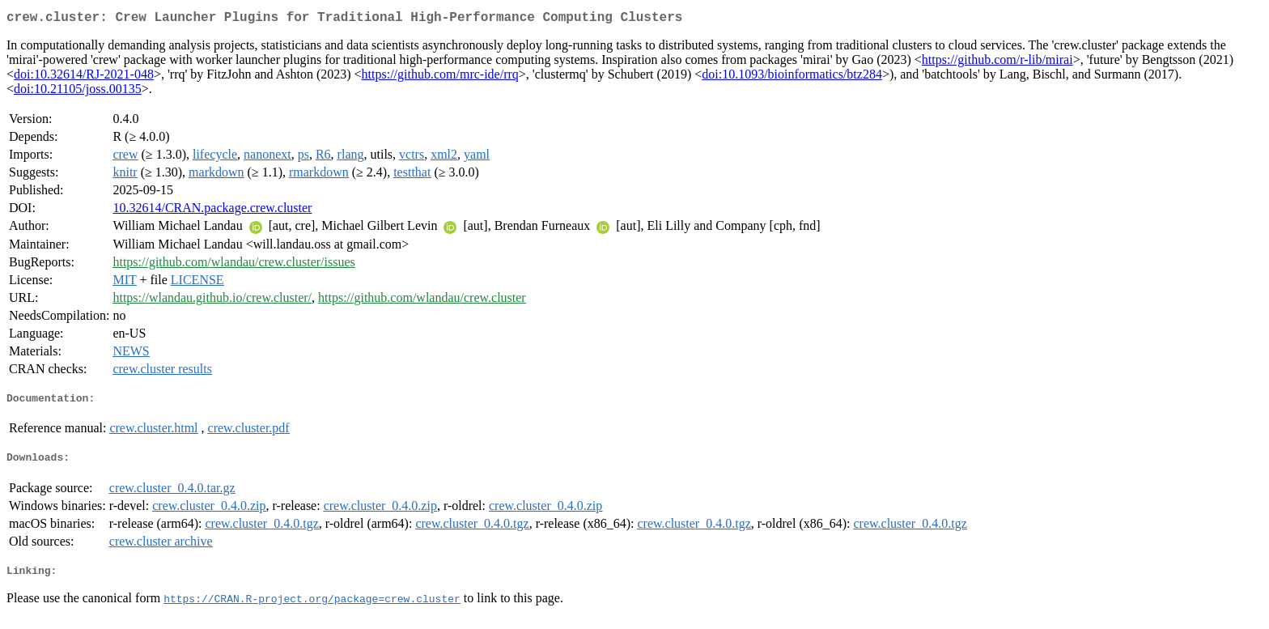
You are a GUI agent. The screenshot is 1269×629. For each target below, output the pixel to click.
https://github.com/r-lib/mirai (997, 63)
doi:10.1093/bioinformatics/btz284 (792, 77)
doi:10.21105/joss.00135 (78, 92)
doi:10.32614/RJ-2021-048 (84, 77)
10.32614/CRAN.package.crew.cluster (212, 211)
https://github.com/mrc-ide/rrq (440, 77)
